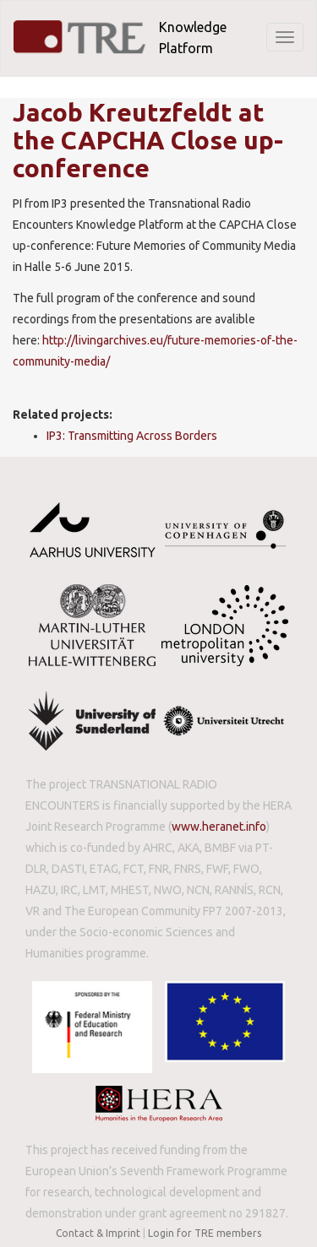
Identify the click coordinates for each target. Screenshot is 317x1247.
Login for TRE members (204, 1233)
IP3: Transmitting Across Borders (131, 435)
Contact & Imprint (98, 1233)
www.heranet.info (219, 826)
